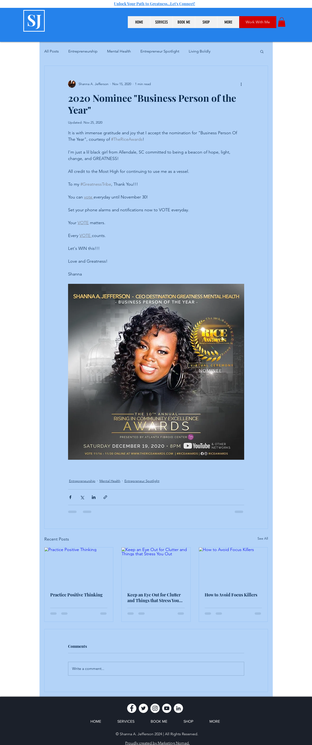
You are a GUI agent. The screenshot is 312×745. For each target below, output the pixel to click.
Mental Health (119, 51)
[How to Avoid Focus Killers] (233, 566)
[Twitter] (143, 708)
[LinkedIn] (178, 708)
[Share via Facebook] (70, 497)
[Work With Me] (257, 22)
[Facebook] (131, 708)
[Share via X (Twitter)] (82, 497)
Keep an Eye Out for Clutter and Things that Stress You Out (154, 597)
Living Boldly (199, 51)
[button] (161, 22)
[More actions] (241, 84)
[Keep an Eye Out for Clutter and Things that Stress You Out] (156, 566)
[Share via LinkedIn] (93, 497)
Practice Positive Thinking (76, 595)
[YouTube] (166, 708)
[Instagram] (155, 708)
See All (263, 538)
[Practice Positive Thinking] (79, 566)
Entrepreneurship (83, 51)
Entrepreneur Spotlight (159, 51)
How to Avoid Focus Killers (231, 595)
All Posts (51, 51)
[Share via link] (105, 497)
